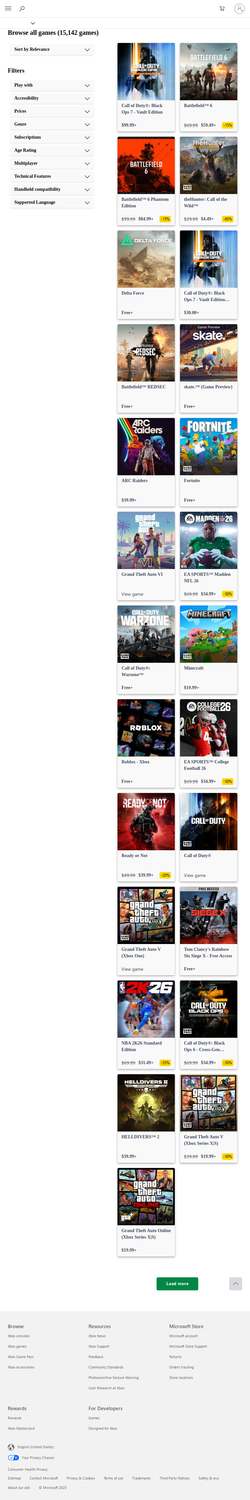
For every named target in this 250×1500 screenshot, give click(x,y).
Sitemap (14, 1478)
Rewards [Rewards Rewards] (14, 1418)
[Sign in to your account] (239, 9)
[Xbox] (17, 23)
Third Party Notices (175, 1478)
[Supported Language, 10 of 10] (52, 202)
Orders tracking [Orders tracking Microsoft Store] (181, 1367)
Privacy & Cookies (81, 1478)
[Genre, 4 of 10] (52, 124)
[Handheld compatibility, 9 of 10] (52, 189)
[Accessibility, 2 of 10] (52, 98)
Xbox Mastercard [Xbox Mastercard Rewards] (21, 1428)
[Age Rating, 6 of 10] (52, 150)
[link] (146, 87)
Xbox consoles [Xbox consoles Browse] (19, 1336)
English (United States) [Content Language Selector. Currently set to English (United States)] (36, 1447)
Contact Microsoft (44, 1478)
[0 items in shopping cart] (224, 9)
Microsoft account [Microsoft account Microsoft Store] (183, 1336)
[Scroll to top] (235, 1283)
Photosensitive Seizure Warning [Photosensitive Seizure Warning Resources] (114, 1377)
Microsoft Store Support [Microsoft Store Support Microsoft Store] (188, 1346)
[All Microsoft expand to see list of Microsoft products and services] (8, 9)
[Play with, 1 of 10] (52, 85)
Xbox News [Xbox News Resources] (97, 1336)
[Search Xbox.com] (22, 8)
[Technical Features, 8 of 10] (52, 176)
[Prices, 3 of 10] (52, 111)
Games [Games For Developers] (94, 1418)
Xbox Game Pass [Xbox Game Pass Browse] (21, 1356)
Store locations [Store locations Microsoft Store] (181, 1377)
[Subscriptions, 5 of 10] (52, 137)
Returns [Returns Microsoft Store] (175, 1356)
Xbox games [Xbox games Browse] (17, 1346)
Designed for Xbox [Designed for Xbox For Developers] (103, 1428)
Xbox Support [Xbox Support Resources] (99, 1346)
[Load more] (177, 1283)
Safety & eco (209, 1478)
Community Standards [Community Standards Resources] (106, 1367)
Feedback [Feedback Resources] (96, 1356)
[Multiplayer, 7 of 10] (52, 163)
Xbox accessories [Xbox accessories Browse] (21, 1367)
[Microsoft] (125, 5)
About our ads (19, 1487)
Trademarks (141, 1478)
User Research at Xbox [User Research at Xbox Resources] (106, 1388)
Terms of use (113, 1478)
